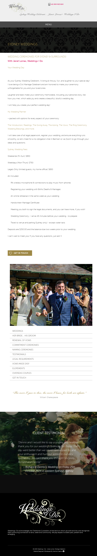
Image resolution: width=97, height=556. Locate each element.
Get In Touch (21, 253)
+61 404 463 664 (57, 4)
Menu (48, 24)
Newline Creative (57, 551)
